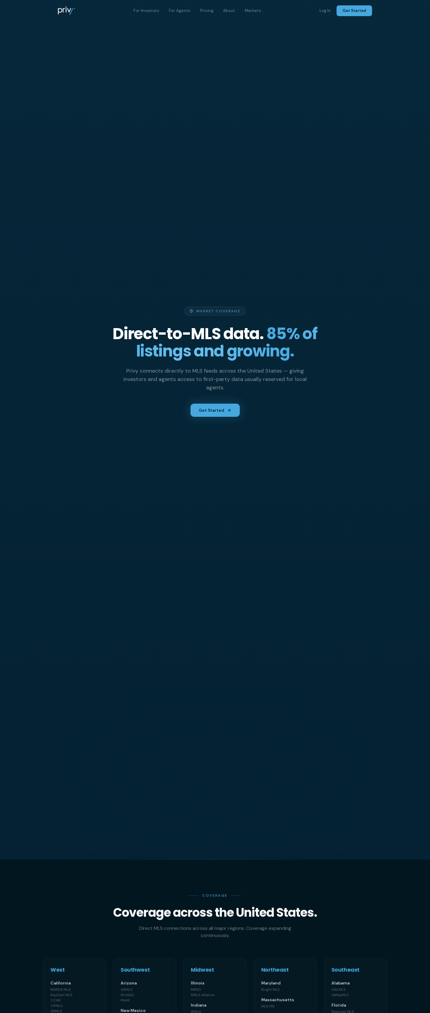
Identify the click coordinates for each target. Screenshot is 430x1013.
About (229, 10)
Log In (325, 10)
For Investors (146, 10)
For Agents (180, 10)
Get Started (354, 10)
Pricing (207, 10)
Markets (253, 10)
